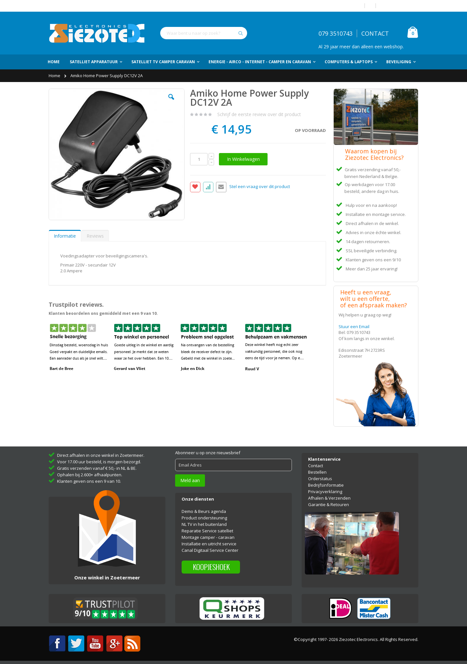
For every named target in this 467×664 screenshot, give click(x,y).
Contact (315, 465)
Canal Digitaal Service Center (210, 550)
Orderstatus (320, 478)
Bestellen (317, 472)
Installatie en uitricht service (209, 544)
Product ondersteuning (204, 518)
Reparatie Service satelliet (207, 531)
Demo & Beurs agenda (204, 511)
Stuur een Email (354, 326)
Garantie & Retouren (328, 504)
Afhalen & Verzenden (329, 498)
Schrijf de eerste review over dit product (259, 114)
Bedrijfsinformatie (326, 485)
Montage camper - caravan (208, 537)
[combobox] (203, 33)
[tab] (65, 236)
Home (55, 75)
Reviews (95, 236)
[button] (171, 102)
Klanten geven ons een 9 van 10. (89, 481)
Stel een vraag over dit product (259, 187)
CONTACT (375, 33)
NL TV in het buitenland (204, 524)
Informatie (65, 236)
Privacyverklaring (325, 491)
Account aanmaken (399, 5)
